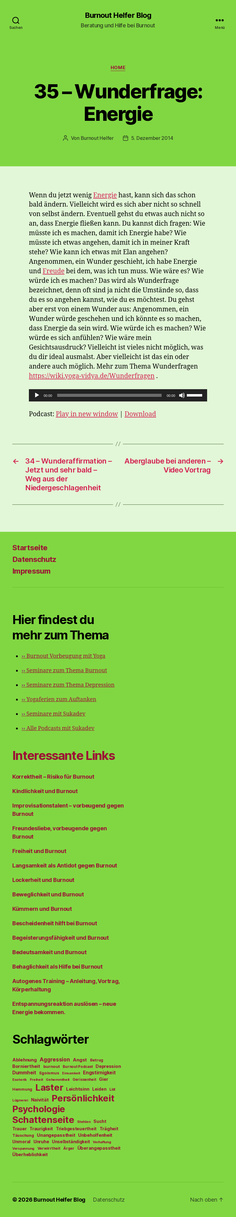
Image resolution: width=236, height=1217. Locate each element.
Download (140, 414)
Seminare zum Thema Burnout (64, 670)
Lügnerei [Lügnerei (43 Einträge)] (20, 1100)
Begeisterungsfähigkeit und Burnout (60, 937)
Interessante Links (63, 755)
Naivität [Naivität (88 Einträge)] (40, 1100)
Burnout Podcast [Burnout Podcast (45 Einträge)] (77, 1067)
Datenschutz (34, 559)
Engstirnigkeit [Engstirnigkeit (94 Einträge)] (99, 1073)
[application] (118, 395)
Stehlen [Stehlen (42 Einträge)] (83, 1122)
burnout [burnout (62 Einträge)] (51, 1066)
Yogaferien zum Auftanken (59, 699)
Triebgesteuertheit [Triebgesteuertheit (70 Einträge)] (76, 1128)
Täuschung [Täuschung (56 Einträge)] (23, 1135)
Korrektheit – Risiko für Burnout (53, 776)
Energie (105, 195)
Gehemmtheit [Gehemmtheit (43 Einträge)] (57, 1079)
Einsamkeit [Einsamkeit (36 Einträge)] (71, 1073)
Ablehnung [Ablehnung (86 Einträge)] (24, 1060)
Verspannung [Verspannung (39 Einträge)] (23, 1148)
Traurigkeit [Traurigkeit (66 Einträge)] (41, 1128)
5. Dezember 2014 (152, 138)
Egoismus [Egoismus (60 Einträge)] (49, 1072)
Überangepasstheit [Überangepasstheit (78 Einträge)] (98, 1148)
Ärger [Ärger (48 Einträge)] (68, 1148)
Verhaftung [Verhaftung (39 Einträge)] (102, 1142)
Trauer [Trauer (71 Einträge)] (19, 1128)
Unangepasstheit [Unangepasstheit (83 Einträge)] (56, 1135)
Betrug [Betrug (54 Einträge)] (96, 1060)
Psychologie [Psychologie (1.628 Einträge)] (38, 1109)
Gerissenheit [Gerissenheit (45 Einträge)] (84, 1079)
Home (118, 67)
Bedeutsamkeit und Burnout (49, 952)
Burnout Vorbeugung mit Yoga (63, 656)
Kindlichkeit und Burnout (45, 791)
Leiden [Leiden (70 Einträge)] (99, 1089)
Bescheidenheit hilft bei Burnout (54, 923)
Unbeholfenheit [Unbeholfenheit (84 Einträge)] (95, 1135)
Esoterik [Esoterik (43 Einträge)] (19, 1079)
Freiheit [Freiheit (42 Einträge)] (36, 1079)
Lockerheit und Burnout (43, 880)
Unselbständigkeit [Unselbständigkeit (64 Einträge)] (71, 1141)
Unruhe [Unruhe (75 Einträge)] (41, 1141)
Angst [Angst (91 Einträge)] (80, 1060)
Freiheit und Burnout (39, 851)
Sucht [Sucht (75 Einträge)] (99, 1121)
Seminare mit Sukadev (53, 713)
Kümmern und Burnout (42, 909)
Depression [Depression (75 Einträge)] (108, 1066)
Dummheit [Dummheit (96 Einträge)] (24, 1073)
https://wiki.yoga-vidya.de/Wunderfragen (92, 376)
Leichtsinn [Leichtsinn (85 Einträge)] (77, 1089)
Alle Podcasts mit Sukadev (58, 728)
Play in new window (87, 414)
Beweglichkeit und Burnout (48, 894)
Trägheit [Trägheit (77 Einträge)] (109, 1128)
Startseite (29, 547)
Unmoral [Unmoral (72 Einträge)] (21, 1141)
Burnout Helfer (97, 138)
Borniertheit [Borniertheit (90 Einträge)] (26, 1066)
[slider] (109, 395)
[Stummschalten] (182, 395)
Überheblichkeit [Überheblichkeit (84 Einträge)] (30, 1154)
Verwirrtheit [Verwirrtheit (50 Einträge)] (49, 1148)
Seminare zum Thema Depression (68, 685)
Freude (54, 271)
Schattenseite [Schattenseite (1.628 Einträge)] (43, 1119)
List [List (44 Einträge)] (112, 1089)
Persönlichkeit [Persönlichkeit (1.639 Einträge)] (83, 1098)
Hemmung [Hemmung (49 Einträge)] (22, 1089)
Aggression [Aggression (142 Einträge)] (55, 1059)
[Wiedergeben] (37, 395)
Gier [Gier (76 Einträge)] (103, 1079)
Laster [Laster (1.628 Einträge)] (49, 1087)
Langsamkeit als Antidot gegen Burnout (64, 865)
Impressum (31, 571)
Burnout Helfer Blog (118, 15)
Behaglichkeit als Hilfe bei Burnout (57, 966)
